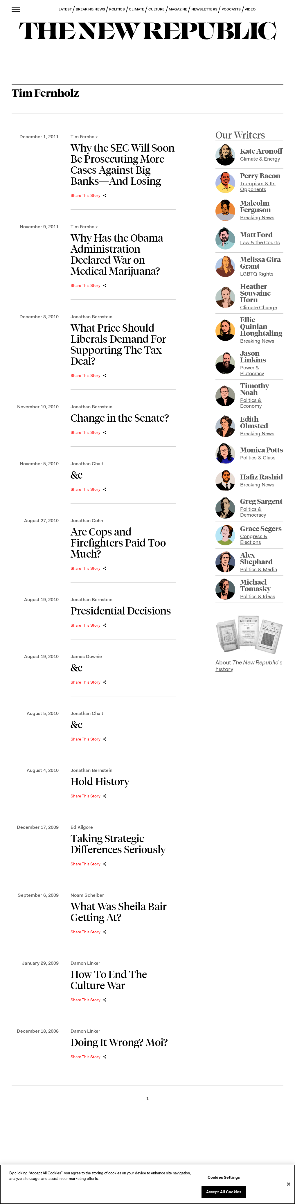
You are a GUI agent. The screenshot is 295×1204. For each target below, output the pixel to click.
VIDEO (250, 9)
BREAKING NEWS (90, 9)
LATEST (65, 9)
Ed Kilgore (82, 827)
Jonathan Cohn (87, 520)
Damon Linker (85, 963)
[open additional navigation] (16, 9)
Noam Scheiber (87, 895)
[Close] (288, 1184)
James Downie (86, 656)
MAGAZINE (178, 9)
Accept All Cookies (223, 1191)
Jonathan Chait (87, 464)
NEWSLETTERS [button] (204, 9)
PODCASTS (231, 9)
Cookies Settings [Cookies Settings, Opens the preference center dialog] (224, 1177)
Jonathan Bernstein (91, 317)
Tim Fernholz (84, 137)
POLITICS (117, 9)
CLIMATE (136, 9)
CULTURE (156, 9)
